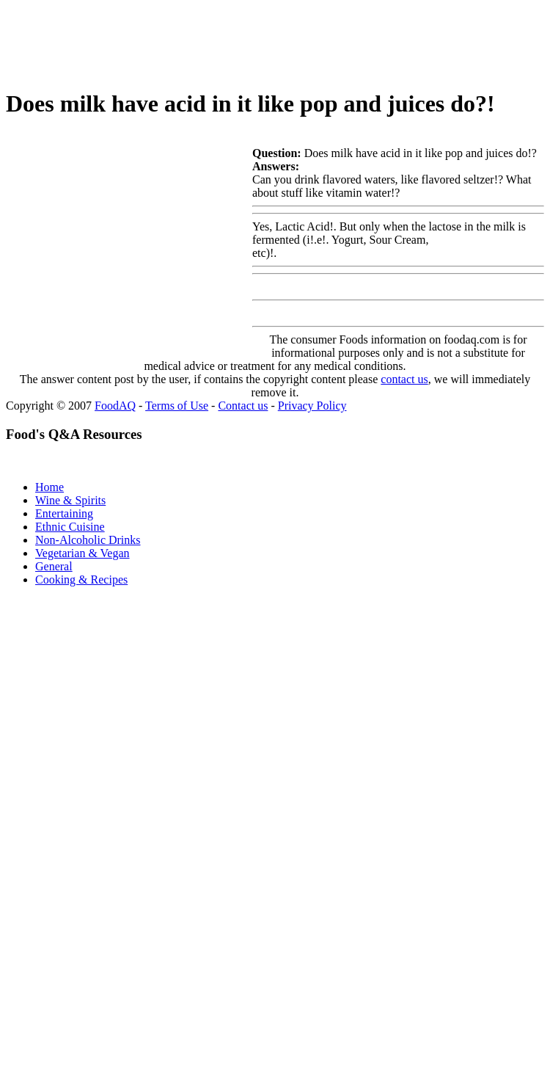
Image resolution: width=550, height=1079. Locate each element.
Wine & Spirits (70, 500)
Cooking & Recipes (81, 579)
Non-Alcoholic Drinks (88, 540)
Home (49, 487)
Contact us (243, 405)
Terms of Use (176, 405)
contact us (404, 379)
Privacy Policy (312, 405)
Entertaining (64, 513)
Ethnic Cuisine (70, 526)
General (54, 566)
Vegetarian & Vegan (82, 553)
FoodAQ (115, 405)
